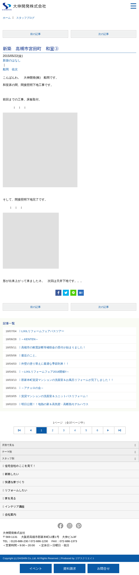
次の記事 (103, 33)
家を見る (10, 498)
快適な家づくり (14, 482)
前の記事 (35, 33)
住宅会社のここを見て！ (20, 466)
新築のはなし (12, 60)
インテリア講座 (14, 506)
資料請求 (69, 568)
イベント (35, 568)
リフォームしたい (16, 490)
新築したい (12, 474)
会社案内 (10, 514)
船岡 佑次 (10, 69)
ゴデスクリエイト (85, 558)
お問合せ (103, 568)
